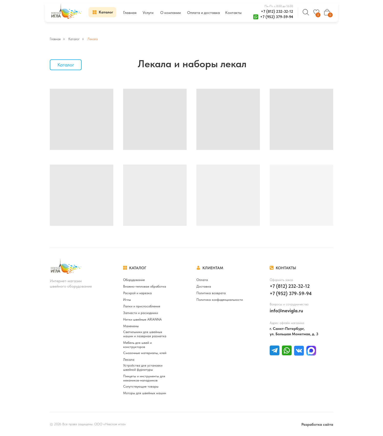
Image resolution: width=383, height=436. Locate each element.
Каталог (74, 39)
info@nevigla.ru (286, 310)
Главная (55, 39)
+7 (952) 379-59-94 (276, 16)
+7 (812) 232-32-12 (277, 11)
